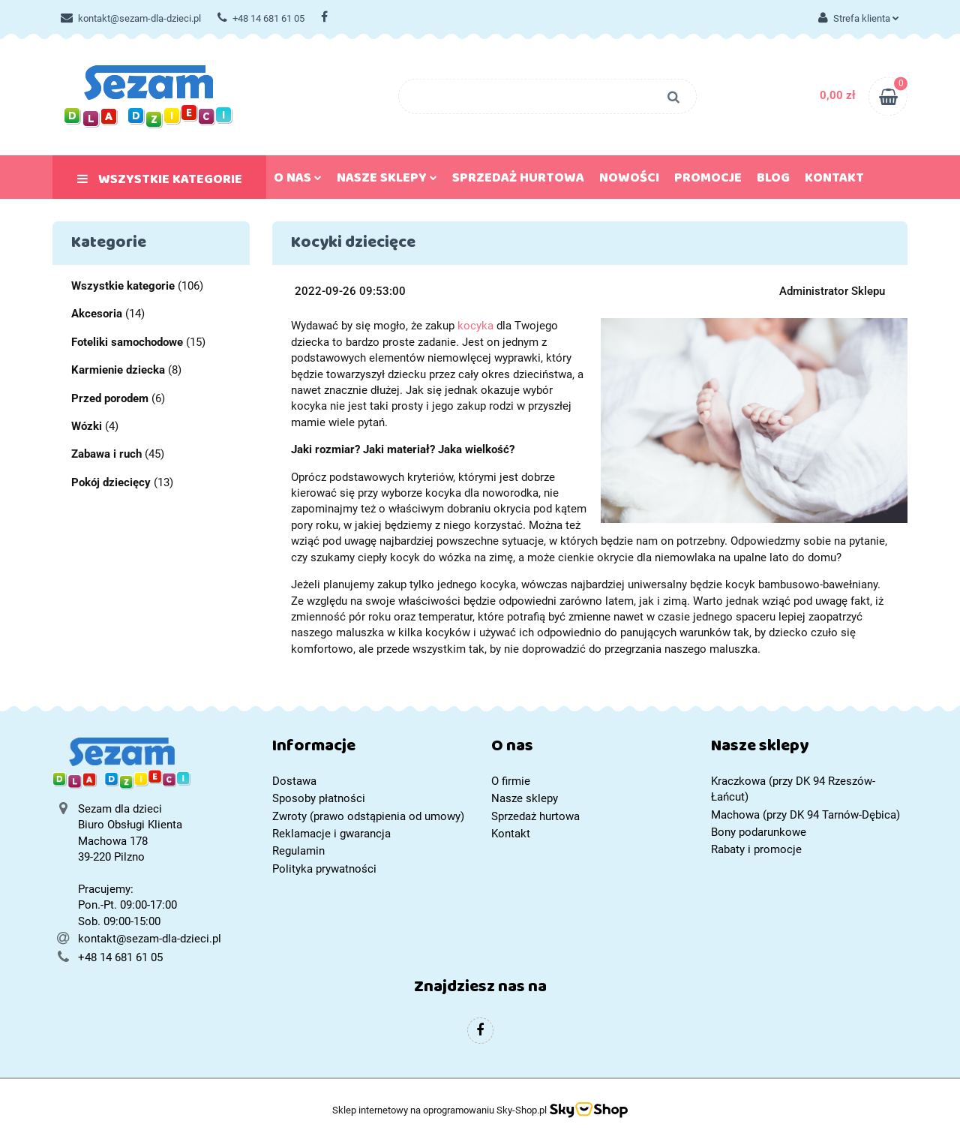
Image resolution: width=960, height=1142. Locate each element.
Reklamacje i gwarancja (331, 833)
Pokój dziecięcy (111, 482)
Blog (773, 181)
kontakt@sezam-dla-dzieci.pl (131, 18)
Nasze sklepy (387, 181)
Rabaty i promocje (756, 849)
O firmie (510, 781)
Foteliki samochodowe (127, 342)
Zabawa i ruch (106, 454)
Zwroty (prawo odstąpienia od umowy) (368, 816)
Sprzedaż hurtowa (518, 181)
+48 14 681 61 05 (261, 18)
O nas (298, 181)
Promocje (708, 181)
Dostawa (294, 781)
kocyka (476, 325)
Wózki (86, 426)
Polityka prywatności (324, 869)
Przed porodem (109, 398)
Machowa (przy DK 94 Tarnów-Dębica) (805, 815)
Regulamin (298, 851)
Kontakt (834, 181)
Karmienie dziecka (118, 370)
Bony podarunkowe (758, 832)
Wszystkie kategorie (159, 182)
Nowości (629, 181)
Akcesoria (96, 313)
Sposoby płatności (318, 798)
